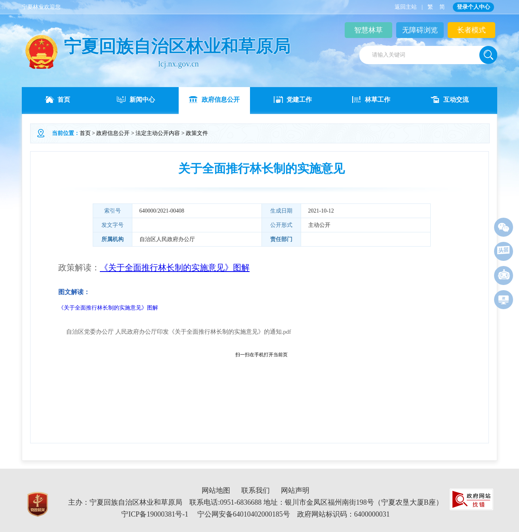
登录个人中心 (473, 7)
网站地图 (216, 490)
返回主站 (406, 7)
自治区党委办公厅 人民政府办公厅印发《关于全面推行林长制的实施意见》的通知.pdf (178, 332)
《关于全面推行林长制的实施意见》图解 (108, 308)
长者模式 (471, 30)
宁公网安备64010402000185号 (243, 514)
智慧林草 (368, 30)
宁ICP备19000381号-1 (154, 514)
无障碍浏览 (420, 30)
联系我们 (255, 490)
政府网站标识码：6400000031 (343, 514)
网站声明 (295, 490)
